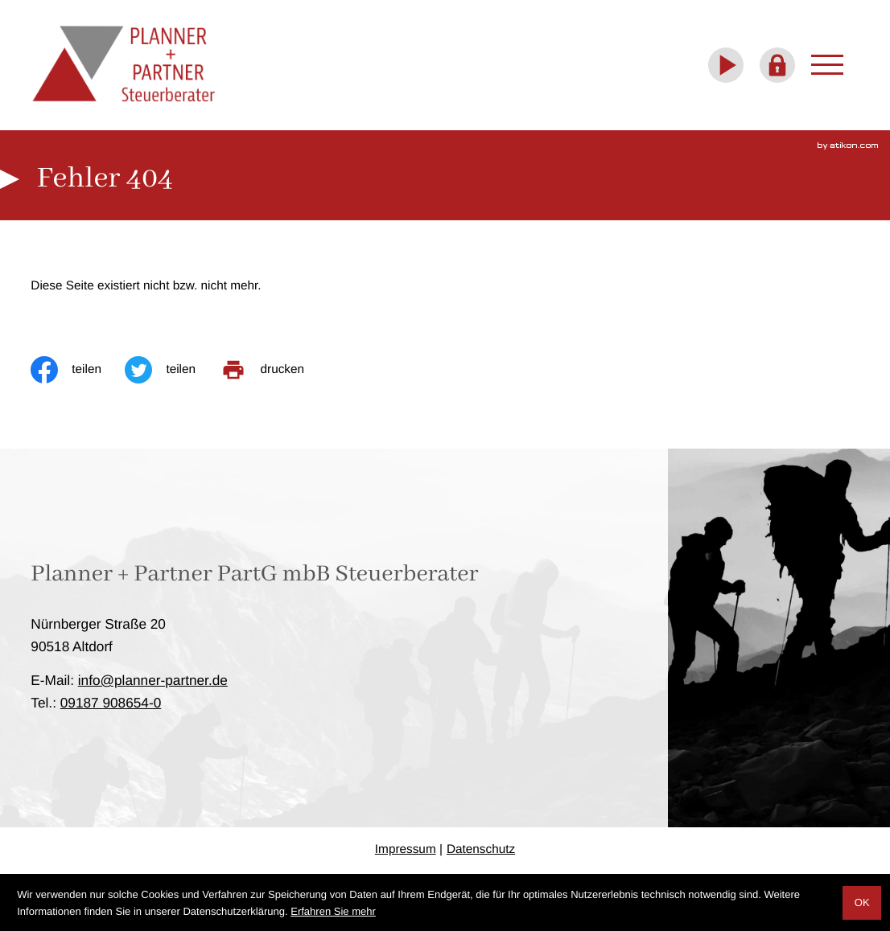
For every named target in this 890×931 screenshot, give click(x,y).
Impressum (405, 849)
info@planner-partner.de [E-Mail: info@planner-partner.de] (153, 680)
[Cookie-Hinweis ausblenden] (862, 903)
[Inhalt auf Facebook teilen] (78, 370)
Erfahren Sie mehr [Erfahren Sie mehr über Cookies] (333, 911)
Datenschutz (481, 849)
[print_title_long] (274, 370)
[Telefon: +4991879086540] (111, 703)
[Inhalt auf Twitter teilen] (172, 370)
